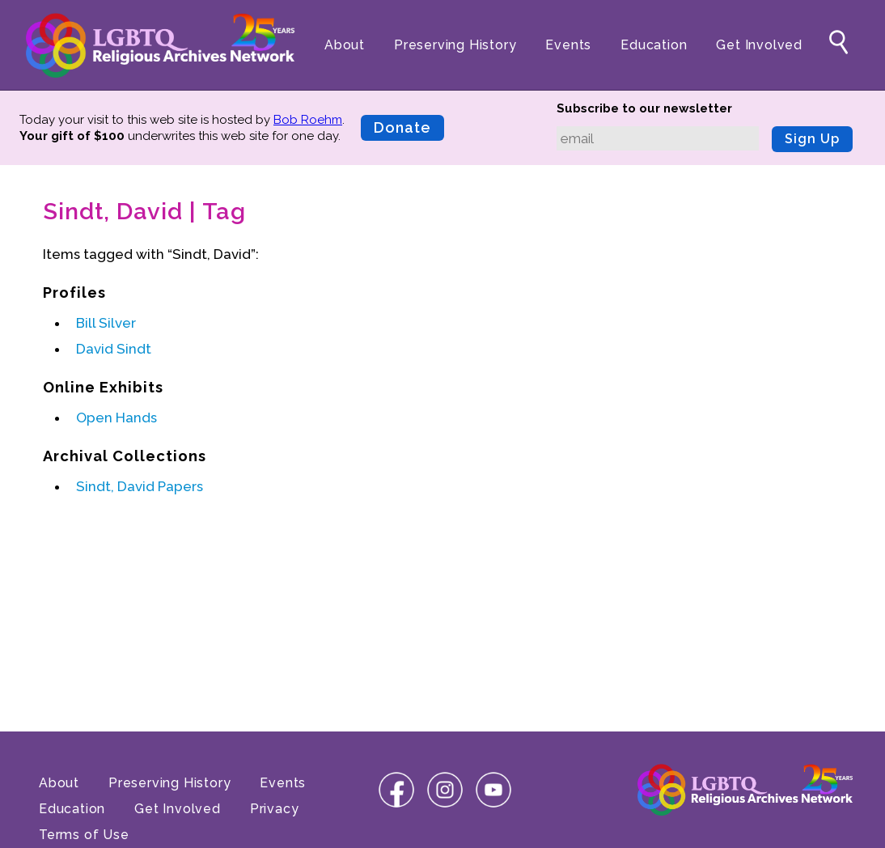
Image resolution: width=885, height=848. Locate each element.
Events (568, 45)
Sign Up (812, 138)
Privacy (274, 808)
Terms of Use (84, 834)
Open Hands (116, 417)
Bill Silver (106, 323)
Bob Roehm (307, 119)
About (344, 45)
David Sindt (113, 349)
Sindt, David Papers (139, 486)
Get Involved (759, 45)
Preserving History (455, 45)
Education (653, 45)
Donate (402, 127)
